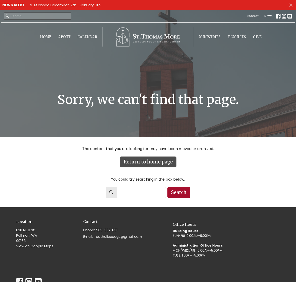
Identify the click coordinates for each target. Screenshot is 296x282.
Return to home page (148, 162)
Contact (253, 16)
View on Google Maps (34, 246)
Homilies (237, 37)
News (268, 16)
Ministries (210, 37)
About (64, 37)
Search (179, 192)
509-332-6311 (107, 230)
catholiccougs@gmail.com (119, 236)
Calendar (87, 37)
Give (257, 37)
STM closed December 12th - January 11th (65, 5)
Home (45, 37)
